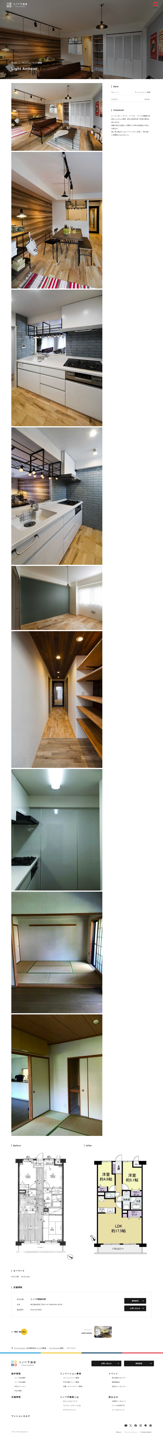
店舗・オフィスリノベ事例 (72, 1386)
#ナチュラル (25, 1276)
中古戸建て (18, 1391)
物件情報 (73, 4)
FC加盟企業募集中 (146, 1432)
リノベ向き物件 (20, 1382)
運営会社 (118, 1432)
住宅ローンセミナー (119, 1386)
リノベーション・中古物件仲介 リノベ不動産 (30, 1348)
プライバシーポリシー (131, 1432)
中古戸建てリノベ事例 (71, 1382)
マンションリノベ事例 (71, 1378)
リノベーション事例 (88, 4)
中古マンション (20, 1386)
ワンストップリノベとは (72, 1405)
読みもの (144, 4)
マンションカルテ (20, 1416)
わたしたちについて (70, 1401)
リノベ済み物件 (20, 1378)
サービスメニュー (69, 1410)
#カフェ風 (15, 1276)
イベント (104, 4)
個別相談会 (116, 1382)
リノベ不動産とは (129, 4)
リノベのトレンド (118, 1410)
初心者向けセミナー (119, 1378)
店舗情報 (115, 4)
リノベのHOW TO (118, 1405)
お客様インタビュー (119, 1401)
